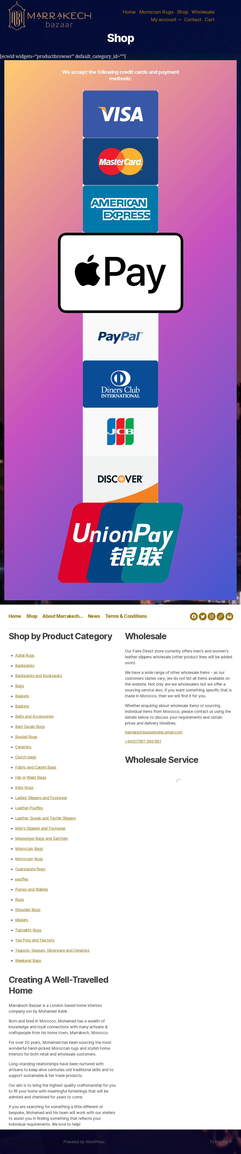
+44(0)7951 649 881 (143, 741)
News (94, 616)
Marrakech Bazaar (41, 1141)
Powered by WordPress (84, 1141)
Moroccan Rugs (156, 12)
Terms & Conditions (126, 616)
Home (129, 12)
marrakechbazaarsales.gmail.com (153, 732)
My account (163, 19)
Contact (192, 19)
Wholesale (203, 12)
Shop (182, 12)
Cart (209, 19)
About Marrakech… (62, 616)
